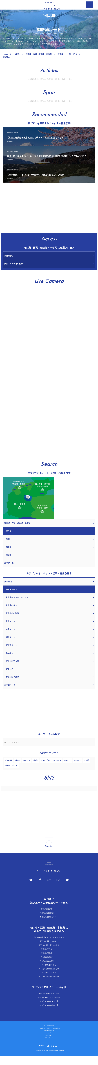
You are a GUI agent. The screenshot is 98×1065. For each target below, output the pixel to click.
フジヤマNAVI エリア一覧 (49, 1002)
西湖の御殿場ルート (49, 918)
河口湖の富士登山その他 (49, 985)
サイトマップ (49, 1046)
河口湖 (9, 769)
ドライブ (57, 769)
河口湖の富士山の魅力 (49, 950)
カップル (45, 769)
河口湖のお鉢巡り (49, 974)
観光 (18, 769)
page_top (49, 851)
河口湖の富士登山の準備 (49, 954)
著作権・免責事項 (49, 1039)
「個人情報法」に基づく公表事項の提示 (49, 1037)
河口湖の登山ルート (49, 958)
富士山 (27, 769)
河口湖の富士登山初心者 (49, 978)
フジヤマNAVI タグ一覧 (49, 1010)
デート (78, 769)
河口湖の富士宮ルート (49, 970)
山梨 (87, 769)
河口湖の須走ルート (49, 966)
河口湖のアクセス (49, 981)
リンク (49, 1049)
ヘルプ (49, 1042)
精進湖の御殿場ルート (49, 922)
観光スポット (11, 774)
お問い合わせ (49, 1044)
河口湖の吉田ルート (49, 962)
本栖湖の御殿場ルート (49, 926)
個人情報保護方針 (49, 1034)
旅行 (36, 769)
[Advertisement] (49, 218)
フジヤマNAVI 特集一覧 (49, 1014)
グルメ (68, 769)
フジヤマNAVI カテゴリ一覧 (49, 1006)
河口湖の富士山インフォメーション (49, 946)
